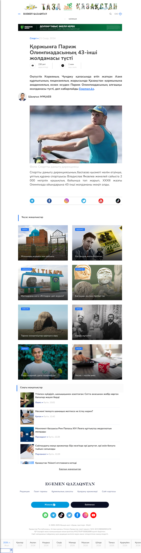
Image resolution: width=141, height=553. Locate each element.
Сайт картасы (109, 491)
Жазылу (50, 504)
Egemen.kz (86, 89)
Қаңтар (20, 544)
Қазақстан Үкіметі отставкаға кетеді (56, 463)
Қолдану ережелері (87, 491)
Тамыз (112, 544)
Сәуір (59, 544)
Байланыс (90, 504)
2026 (7, 544)
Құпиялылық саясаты (62, 491)
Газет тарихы (40, 491)
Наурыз (46, 544)
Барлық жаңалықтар (70, 469)
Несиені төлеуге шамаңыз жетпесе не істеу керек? (64, 411)
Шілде (98, 544)
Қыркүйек (125, 544)
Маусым (85, 544)
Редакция (25, 491)
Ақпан (33, 544)
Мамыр (72, 544)
